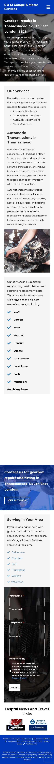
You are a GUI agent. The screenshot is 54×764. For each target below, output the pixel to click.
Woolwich (17, 581)
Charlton (17, 558)
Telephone (16, 622)
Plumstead (19, 570)
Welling (16, 575)
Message (15, 636)
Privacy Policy (18, 658)
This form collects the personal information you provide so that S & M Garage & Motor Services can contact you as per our (26, 671)
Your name (16, 595)
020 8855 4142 (31, 744)
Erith (15, 564)
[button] (17, 500)
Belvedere (18, 552)
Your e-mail (17, 609)
